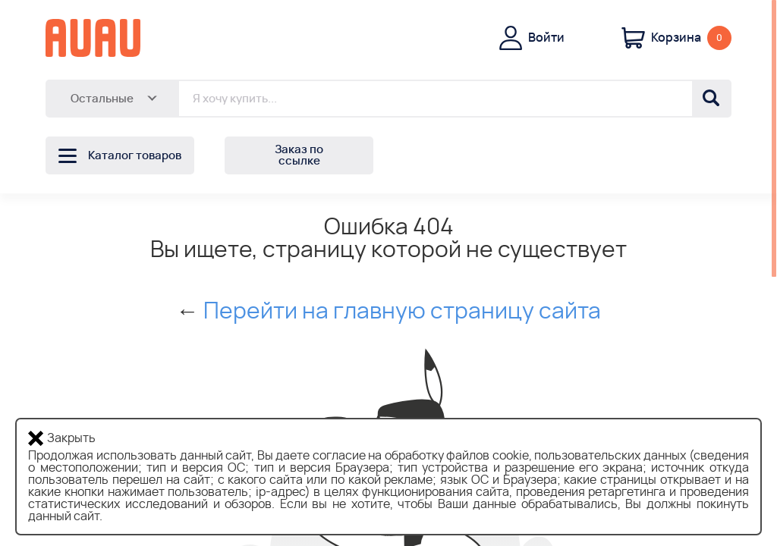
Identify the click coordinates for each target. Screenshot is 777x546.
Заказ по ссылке (299, 155)
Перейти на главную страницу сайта (402, 311)
